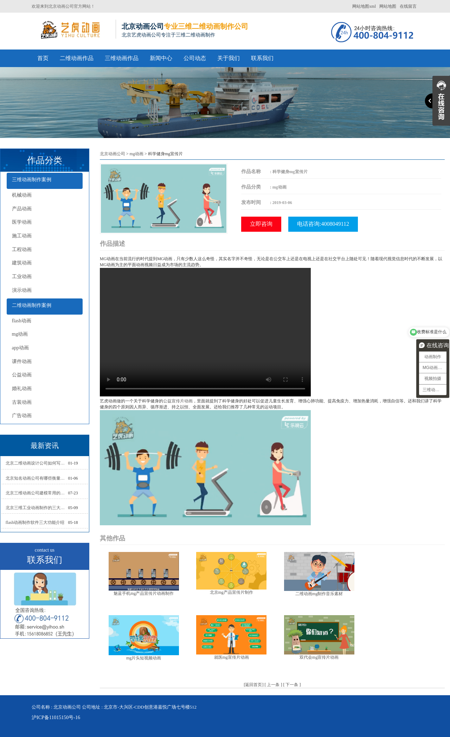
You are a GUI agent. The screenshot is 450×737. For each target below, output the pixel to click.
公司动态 (195, 58)
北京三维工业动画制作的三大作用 (37, 507)
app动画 (20, 347)
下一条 (291, 684)
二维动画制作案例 (31, 305)
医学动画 (22, 222)
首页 (43, 58)
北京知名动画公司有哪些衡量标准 (37, 478)
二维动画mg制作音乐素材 (319, 593)
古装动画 (22, 402)
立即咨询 (261, 224)
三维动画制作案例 (31, 179)
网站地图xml (364, 6)
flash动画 (21, 320)
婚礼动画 (22, 388)
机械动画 (22, 195)
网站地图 (387, 6)
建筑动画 (22, 262)
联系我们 (262, 58)
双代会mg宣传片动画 (319, 657)
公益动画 (22, 374)
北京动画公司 (112, 153)
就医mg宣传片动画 (231, 657)
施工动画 (22, 235)
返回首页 (253, 684)
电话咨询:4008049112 (323, 224)
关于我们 (228, 58)
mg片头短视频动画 (143, 658)
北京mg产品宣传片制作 (231, 592)
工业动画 (22, 276)
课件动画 (22, 361)
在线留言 (408, 6)
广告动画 (22, 415)
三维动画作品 (122, 58)
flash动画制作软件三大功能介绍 (35, 522)
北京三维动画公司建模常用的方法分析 (37, 493)
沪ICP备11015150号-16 (56, 717)
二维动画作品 (77, 58)
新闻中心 (161, 58)
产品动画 (22, 208)
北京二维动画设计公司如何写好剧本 (37, 463)
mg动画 (20, 334)
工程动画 (22, 249)
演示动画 (22, 290)
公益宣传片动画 (178, 401)
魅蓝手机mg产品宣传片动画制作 (144, 593)
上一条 (273, 684)
